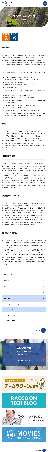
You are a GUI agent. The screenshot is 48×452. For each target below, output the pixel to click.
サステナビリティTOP (34, 330)
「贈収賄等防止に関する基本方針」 (30, 245)
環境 (5, 286)
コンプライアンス (10, 309)
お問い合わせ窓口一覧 (24, 360)
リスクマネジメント (11, 315)
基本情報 (6, 280)
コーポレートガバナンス (12, 304)
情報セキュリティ (10, 320)
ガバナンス (7, 298)
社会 (5, 292)
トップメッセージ (8, 274)
